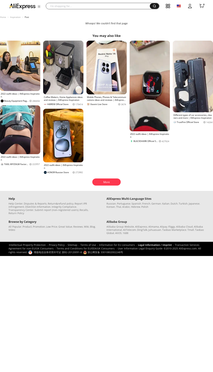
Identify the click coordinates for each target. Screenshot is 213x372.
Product (27, 226)
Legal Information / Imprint (155, 245)
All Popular (15, 226)
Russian (111, 203)
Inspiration (15, 17)
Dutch (174, 203)
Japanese (194, 203)
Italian (166, 203)
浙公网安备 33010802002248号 (103, 252)
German (156, 203)
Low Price (51, 226)
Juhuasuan (154, 230)
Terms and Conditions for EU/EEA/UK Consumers (86, 248)
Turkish (183, 203)
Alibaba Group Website (120, 226)
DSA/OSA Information (38, 206)
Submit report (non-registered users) (56, 210)
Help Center (16, 203)
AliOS (118, 233)
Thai (118, 206)
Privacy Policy (57, 245)
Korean (110, 206)
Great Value (65, 226)
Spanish (136, 203)
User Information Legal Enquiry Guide (140, 248)
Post (27, 17)
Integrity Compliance (64, 206)
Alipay (163, 226)
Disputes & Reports (35, 203)
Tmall (190, 230)
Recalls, (84, 210)
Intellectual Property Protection (27, 245)
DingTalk (142, 230)
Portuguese (123, 203)
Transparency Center (21, 210)
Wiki (86, 226)
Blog (92, 226)
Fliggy (171, 226)
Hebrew (135, 206)
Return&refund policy (60, 203)
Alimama (153, 226)
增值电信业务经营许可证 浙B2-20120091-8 (58, 252)
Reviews (78, 226)
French (146, 203)
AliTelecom (129, 230)
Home (3, 17)
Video (12, 230)
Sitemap (72, 245)
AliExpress (141, 226)
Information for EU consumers (117, 245)
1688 (125, 233)
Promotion (39, 226)
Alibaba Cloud (184, 226)
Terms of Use (88, 245)
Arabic (126, 206)
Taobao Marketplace (174, 230)
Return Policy (16, 213)
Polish (144, 206)
